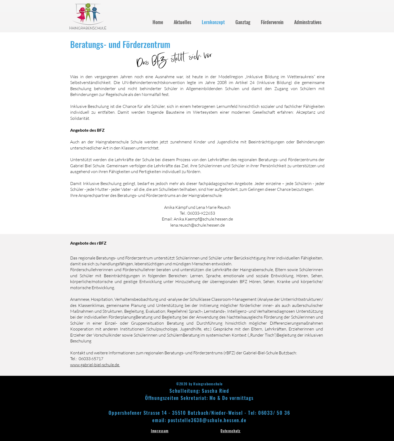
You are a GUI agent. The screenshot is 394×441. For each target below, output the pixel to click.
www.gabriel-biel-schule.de (95, 364)
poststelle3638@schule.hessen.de (207, 420)
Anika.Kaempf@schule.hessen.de (203, 219)
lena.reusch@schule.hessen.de (197, 225)
